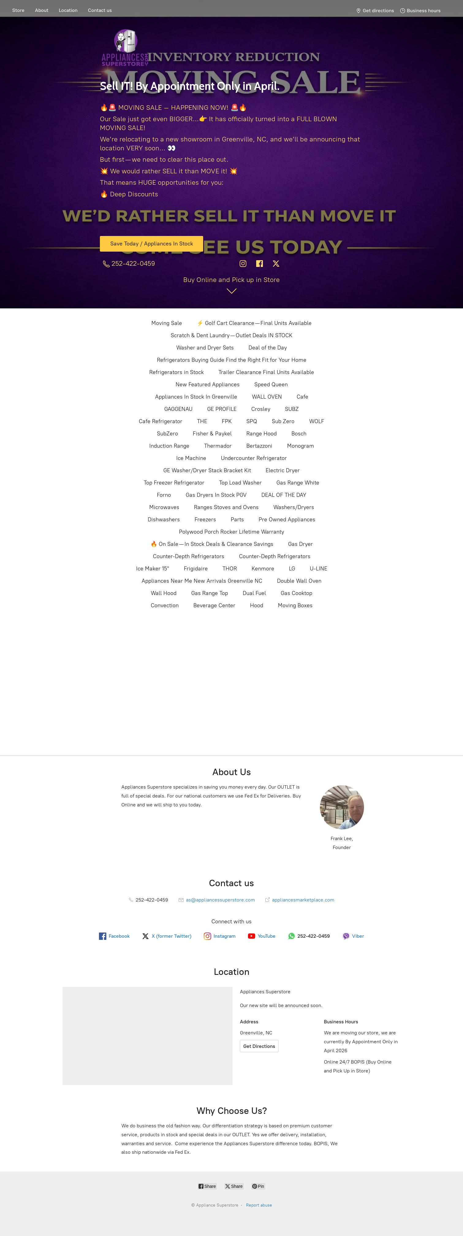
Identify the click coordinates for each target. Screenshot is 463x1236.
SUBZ (292, 409)
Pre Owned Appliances (287, 519)
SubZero (167, 433)
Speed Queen (271, 384)
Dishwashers (164, 519)
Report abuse (259, 1205)
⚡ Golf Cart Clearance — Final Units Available (254, 323)
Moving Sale (166, 323)
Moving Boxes (295, 605)
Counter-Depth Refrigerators (188, 556)
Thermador (218, 445)
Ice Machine (191, 458)
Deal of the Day (268, 347)
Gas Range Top (209, 593)
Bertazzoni (259, 445)
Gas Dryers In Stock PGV (216, 495)
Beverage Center (214, 605)
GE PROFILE (222, 409)
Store (18, 10)
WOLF (316, 421)
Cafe (302, 396)
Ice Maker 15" (152, 568)
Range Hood (261, 433)
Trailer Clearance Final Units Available (266, 372)
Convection (165, 605)
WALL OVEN (267, 396)
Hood (256, 605)
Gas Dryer (300, 544)
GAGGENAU (178, 409)
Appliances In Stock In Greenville (196, 396)
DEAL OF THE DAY (283, 495)
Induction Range (169, 445)
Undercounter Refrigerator (254, 458)
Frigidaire (196, 568)
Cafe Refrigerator (160, 421)
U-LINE (318, 568)
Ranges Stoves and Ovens (226, 507)
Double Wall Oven (299, 580)
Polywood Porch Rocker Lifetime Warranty (231, 531)
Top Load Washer (240, 482)
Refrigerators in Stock (176, 372)
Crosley (260, 409)
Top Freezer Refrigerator (174, 482)
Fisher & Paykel (212, 433)
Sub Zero (283, 421)
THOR (229, 568)
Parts (237, 519)
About (41, 10)
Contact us (100, 10)
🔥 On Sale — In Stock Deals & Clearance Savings (211, 544)
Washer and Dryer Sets (205, 347)
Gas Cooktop (296, 593)
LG (292, 568)
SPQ (251, 421)
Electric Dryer (283, 470)
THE (202, 421)
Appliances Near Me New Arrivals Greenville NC (202, 580)
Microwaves (164, 507)
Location (68, 10)
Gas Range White (297, 482)
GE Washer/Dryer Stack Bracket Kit (207, 470)
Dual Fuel (254, 593)
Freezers (205, 519)
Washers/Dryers (293, 507)
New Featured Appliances (208, 384)
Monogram (300, 445)
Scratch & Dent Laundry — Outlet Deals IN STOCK (231, 335)
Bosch (298, 433)
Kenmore (263, 568)
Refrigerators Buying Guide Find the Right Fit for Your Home (231, 360)
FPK (227, 421)
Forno (164, 495)
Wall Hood (163, 593)
